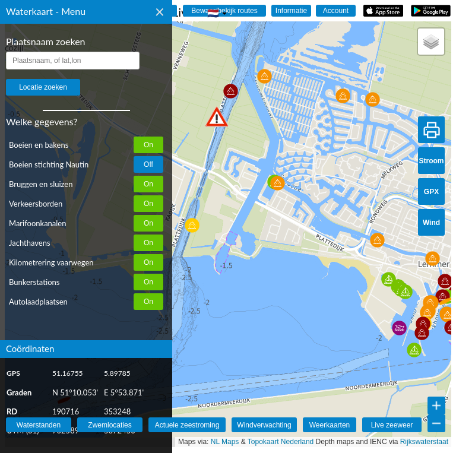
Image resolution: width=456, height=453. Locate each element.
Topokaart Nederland (281, 442)
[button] (217, 116)
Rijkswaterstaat (424, 442)
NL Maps (225, 442)
